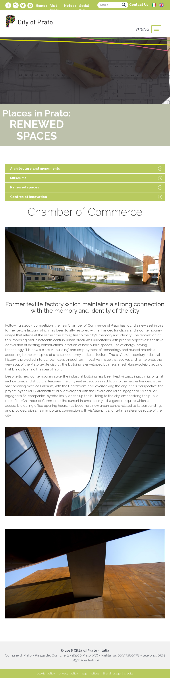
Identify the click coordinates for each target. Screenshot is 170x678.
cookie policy (46, 673)
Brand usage (111, 673)
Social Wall (84, 8)
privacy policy (68, 673)
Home (40, 6)
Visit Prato (54, 8)
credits (128, 673)
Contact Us (138, 5)
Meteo (69, 6)
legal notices (90, 673)
